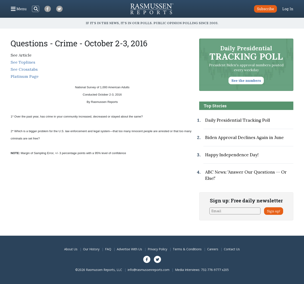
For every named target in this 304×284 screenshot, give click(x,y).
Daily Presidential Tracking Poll (237, 120)
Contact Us (232, 249)
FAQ (108, 249)
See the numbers (246, 80)
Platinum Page (25, 76)
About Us (70, 249)
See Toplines (23, 62)
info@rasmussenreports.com (148, 270)
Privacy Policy (157, 249)
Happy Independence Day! (231, 154)
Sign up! (273, 211)
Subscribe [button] (265, 8)
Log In (287, 9)
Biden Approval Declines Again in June (244, 137)
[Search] (35, 9)
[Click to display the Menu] (18, 9)
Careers (212, 249)
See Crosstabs (24, 69)
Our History (91, 249)
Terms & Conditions (187, 249)
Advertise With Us (129, 249)
